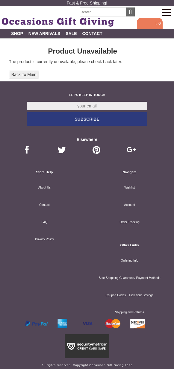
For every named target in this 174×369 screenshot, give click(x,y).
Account (129, 204)
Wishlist (129, 187)
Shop (17, 33)
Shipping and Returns (129, 312)
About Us (44, 187)
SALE (71, 33)
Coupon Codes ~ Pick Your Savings (129, 295)
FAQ (44, 222)
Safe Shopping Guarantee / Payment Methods (129, 278)
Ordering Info (129, 260)
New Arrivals (44, 33)
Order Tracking (129, 222)
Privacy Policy (44, 239)
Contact (92, 33)
